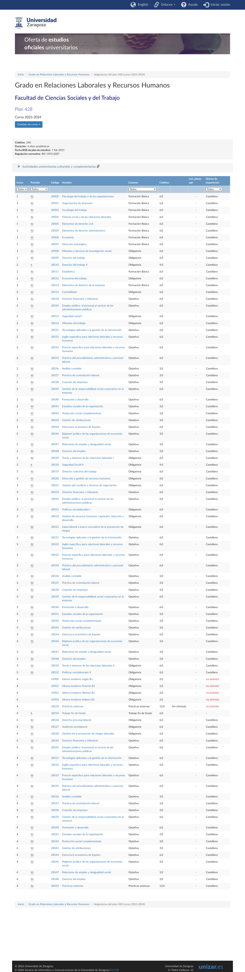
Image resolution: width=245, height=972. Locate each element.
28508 (55, 251)
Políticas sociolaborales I (76, 509)
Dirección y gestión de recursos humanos (86, 478)
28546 (55, 434)
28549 (55, 458)
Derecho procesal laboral (76, 720)
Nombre (67, 182)
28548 (55, 451)
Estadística (68, 271)
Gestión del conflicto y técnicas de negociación (89, 485)
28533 (55, 347)
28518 (55, 465)
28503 (55, 217)
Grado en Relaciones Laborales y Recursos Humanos (59, 74)
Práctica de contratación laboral (80, 375)
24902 (55, 693)
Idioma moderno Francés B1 (78, 686)
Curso (19, 182)
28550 (55, 665)
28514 (55, 292)
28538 (55, 382)
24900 (55, 679)
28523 (55, 516)
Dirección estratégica (74, 244)
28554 (55, 713)
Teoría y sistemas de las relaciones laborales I (88, 458)
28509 (55, 258)
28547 (55, 444)
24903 (55, 699)
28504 (55, 230)
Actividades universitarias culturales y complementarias (59, 166)
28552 (55, 672)
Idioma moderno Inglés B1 (77, 679)
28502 (55, 210)
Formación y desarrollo (75, 399)
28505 (55, 224)
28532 (55, 337)
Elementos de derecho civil (77, 224)
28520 (55, 478)
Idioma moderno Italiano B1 (78, 699)
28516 (55, 323)
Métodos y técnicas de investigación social (86, 251)
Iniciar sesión (219, 4)
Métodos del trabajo (74, 323)
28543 (55, 420)
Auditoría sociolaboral (74, 727)
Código (55, 182)
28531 (55, 330)
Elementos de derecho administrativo (83, 230)
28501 (55, 203)
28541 (55, 406)
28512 (55, 278)
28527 (55, 727)
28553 (55, 886)
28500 (55, 196)
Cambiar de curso (28, 124)
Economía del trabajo (74, 278)
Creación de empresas (75, 382)
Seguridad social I (72, 316)
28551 (55, 509)
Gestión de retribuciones (76, 420)
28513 (55, 285)
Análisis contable (71, 368)
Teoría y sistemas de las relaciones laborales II (88, 665)
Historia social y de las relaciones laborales (86, 217)
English (142, 4)
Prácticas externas (72, 706)
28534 (55, 299)
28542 (55, 413)
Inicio (21, 74)
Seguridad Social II (72, 465)
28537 (55, 375)
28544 (55, 427)
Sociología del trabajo (74, 210)
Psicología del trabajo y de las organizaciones (88, 196)
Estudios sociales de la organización (82, 406)
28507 (55, 244)
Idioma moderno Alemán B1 (78, 693)
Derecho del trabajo (73, 258)
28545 (55, 305)
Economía (68, 237)
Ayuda (192, 4)
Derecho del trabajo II (74, 265)
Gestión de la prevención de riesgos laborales (88, 733)
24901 (55, 686)
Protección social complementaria (81, 413)
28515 (55, 316)
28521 (55, 485)
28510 (55, 265)
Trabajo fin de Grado (74, 713)
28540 (55, 399)
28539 (55, 389)
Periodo (35, 182)
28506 (55, 237)
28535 (55, 358)
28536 (55, 368)
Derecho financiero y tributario (80, 299)
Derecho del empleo (74, 451)
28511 (55, 271)
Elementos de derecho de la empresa (83, 285)
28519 (55, 471)
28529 (55, 706)
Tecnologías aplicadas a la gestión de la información (92, 330)
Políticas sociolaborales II (76, 672)
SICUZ (114, 970)
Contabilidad (69, 292)
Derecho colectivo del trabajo (79, 471)
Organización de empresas (77, 203)
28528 (55, 733)
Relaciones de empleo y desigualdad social (86, 444)
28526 (55, 720)
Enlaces (167, 4)
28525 (55, 527)
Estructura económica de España (81, 427)
